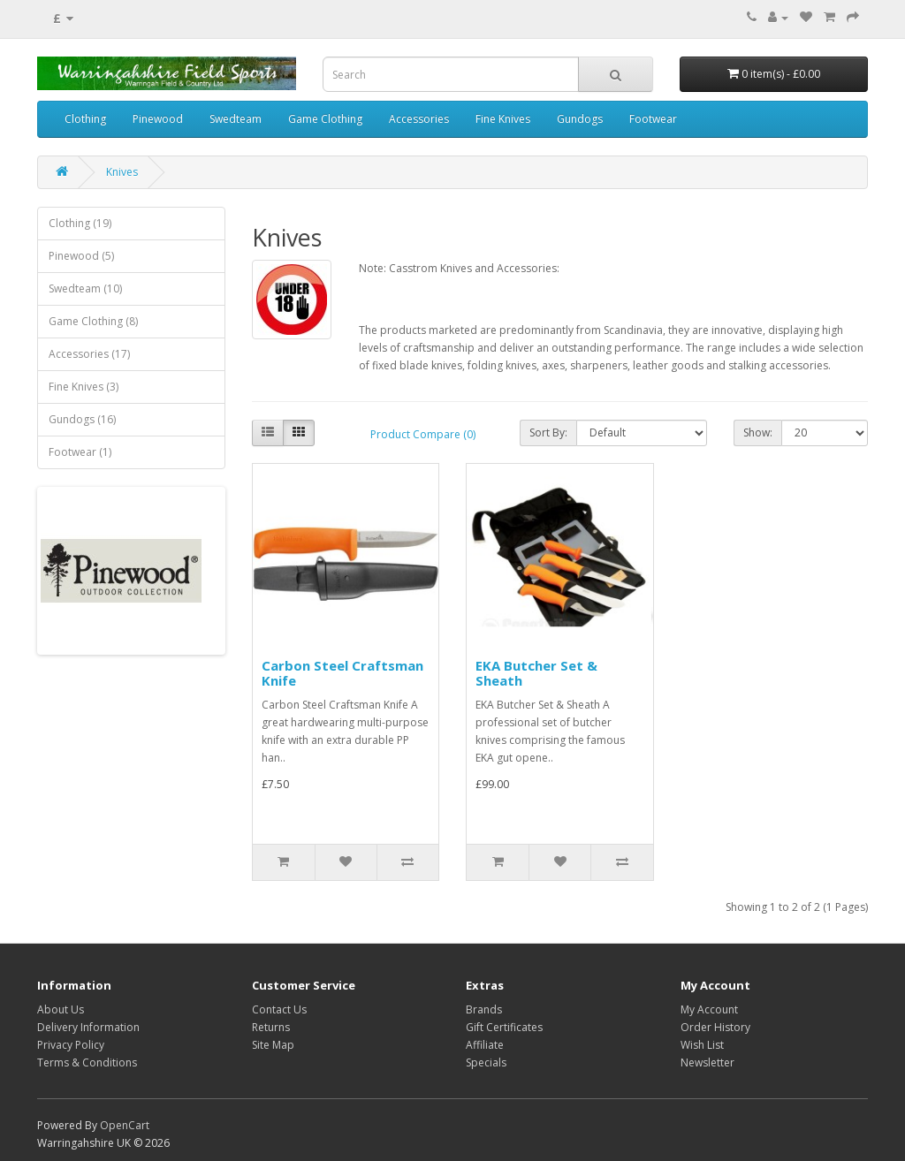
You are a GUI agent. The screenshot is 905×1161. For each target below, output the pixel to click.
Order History (715, 1027)
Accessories (419, 118)
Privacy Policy (70, 1044)
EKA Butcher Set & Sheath (536, 672)
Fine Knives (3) (83, 386)
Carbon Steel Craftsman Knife (342, 672)
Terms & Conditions (87, 1062)
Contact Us (279, 1009)
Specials (486, 1062)
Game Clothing (325, 118)
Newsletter (707, 1062)
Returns (271, 1027)
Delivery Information (88, 1027)
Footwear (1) (80, 451)
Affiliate (485, 1044)
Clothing (85, 118)
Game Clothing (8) (93, 321)
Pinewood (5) (81, 255)
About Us (60, 1009)
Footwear (653, 118)
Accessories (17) (89, 353)
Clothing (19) (80, 223)
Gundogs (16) (82, 419)
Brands (484, 1009)
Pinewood (158, 118)
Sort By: (548, 432)
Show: (757, 432)
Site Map (273, 1044)
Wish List (702, 1044)
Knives (122, 171)
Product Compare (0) (422, 434)
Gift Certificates (504, 1027)
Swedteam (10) (85, 288)
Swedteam (235, 118)
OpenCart (124, 1125)
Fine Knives (502, 118)
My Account (709, 1009)
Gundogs (580, 118)
